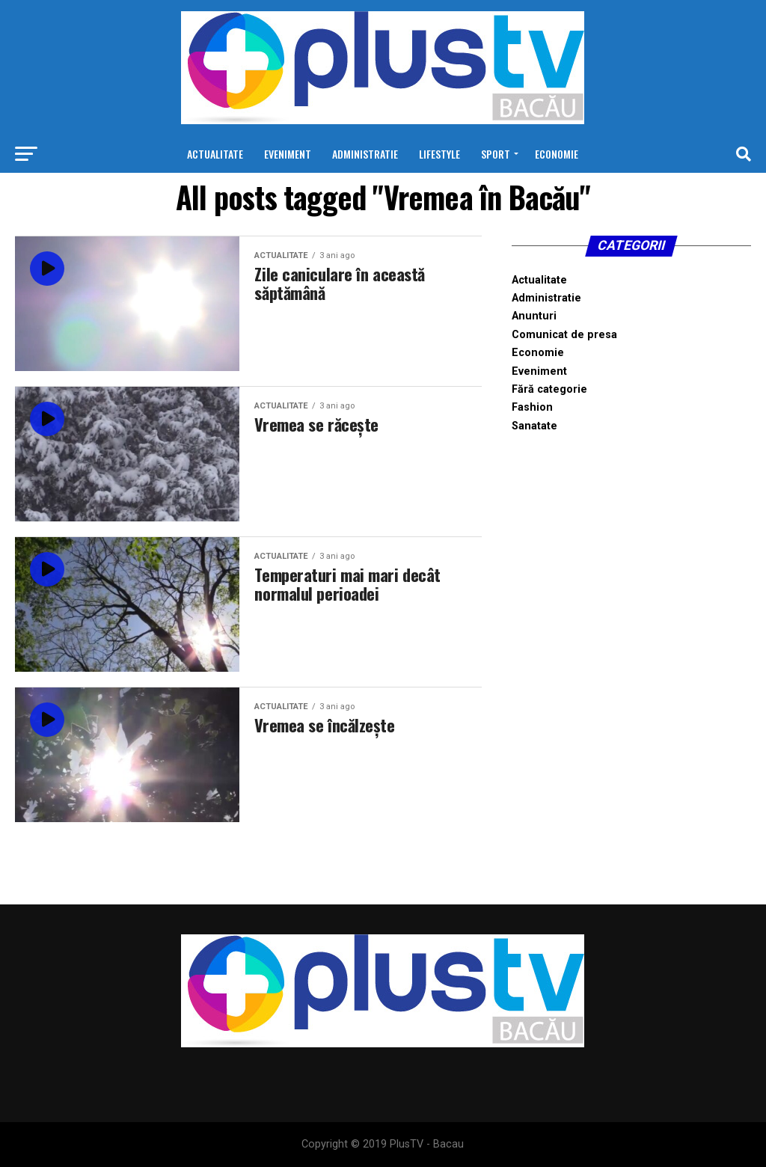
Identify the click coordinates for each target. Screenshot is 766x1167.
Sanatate (534, 426)
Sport (495, 154)
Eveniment (287, 154)
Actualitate (215, 154)
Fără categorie (549, 389)
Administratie (365, 154)
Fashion (532, 407)
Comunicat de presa (564, 334)
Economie (556, 154)
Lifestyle (439, 154)
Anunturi (534, 316)
